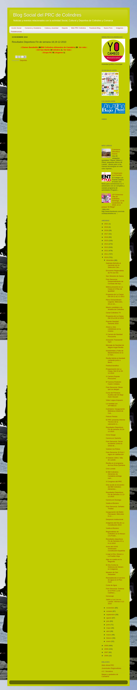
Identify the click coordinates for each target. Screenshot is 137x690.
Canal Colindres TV (113, 313)
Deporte (65, 28)
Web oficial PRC (108, 665)
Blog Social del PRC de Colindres (47, 15)
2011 (106, 254)
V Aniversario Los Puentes (117, 174)
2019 (106, 227)
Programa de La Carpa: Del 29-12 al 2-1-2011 (115, 295)
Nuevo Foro (108, 28)
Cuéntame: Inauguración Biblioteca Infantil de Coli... (115, 411)
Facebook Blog (94, 28)
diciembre (110, 260)
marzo (109, 635)
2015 (106, 240)
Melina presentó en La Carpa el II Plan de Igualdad (114, 289)
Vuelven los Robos (113, 449)
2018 (106, 230)
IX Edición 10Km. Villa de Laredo (114, 459)
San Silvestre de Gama (115, 276)
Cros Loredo (110, 469)
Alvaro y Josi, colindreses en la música (113, 329)
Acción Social (16, 28)
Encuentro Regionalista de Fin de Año (115, 272)
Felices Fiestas (111, 416)
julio (108, 621)
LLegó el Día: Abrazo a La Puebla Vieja (114, 555)
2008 (106, 649)
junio (108, 625)
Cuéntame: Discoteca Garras (116, 152)
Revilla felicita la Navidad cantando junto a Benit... (115, 360)
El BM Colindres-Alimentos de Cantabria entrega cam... (114, 475)
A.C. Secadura (107, 671)
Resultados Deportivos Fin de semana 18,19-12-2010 (115, 429)
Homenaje (110, 596)
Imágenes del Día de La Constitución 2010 (115, 524)
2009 (106, 646)
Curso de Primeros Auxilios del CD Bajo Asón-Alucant (114, 395)
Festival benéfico (112, 366)
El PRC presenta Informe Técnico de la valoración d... (115, 422)
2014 (106, 244)
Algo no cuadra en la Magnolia (114, 560)
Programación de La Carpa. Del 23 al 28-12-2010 (114, 371)
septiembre (110, 615)
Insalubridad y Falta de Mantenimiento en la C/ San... (114, 353)
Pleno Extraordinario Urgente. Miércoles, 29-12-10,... (114, 302)
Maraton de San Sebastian (112, 573)
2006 (106, 656)
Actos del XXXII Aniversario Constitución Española (115, 549)
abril (108, 631)
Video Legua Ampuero (114, 400)
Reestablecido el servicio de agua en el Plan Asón (115, 580)
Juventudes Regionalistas (111, 668)
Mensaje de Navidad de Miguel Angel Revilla (115, 346)
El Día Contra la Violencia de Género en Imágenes (114, 567)
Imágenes (119, 28)
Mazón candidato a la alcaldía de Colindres (115, 308)
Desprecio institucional (114, 519)
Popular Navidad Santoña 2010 (112, 322)
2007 (106, 652)
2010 (106, 257)
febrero (109, 638)
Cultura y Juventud (51, 28)
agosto (109, 618)
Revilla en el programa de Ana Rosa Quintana (115, 464)
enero (108, 641)
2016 (106, 237)
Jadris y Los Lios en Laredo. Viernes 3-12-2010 (115, 602)
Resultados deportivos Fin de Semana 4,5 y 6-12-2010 (115, 541)
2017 (106, 234)
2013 (106, 247)
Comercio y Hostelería (33, 28)
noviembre (110, 608)
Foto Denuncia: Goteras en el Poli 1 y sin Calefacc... (115, 591)
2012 (106, 251)
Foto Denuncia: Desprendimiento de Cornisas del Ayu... (114, 281)
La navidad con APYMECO (112, 405)
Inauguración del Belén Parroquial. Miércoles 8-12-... (115, 514)
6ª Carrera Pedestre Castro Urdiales (113, 383)
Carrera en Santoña (113, 438)
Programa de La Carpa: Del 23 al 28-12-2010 (115, 317)
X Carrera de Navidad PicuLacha (114, 335)
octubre (109, 611)
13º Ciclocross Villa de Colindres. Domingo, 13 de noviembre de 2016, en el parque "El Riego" (113, 201)
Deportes (23, 60)
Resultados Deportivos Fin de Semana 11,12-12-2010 (115, 494)
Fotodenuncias (16, 32)
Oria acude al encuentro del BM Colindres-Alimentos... (115, 487)
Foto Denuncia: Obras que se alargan (114, 388)
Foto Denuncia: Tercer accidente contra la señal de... (114, 444)
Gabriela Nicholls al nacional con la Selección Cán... (113, 265)
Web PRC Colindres (78, 28)
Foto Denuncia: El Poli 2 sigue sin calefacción (115, 453)
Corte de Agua (111, 585)
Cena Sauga (110, 435)
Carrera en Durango (113, 500)
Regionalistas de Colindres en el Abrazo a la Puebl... (115, 534)
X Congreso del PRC (114, 481)
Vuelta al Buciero (112, 503)
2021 (106, 224)
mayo (108, 628)
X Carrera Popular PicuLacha (113, 377)
